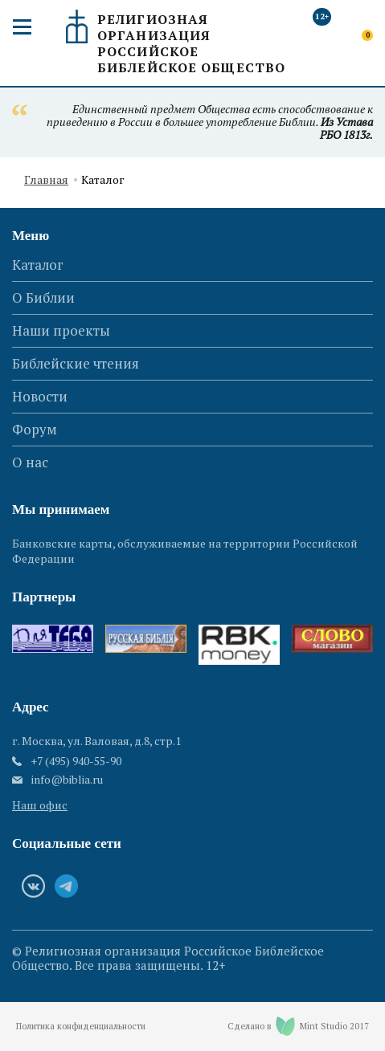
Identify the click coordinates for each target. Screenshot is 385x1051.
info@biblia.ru (67, 779)
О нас (30, 462)
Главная (46, 180)
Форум (34, 429)
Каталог (37, 264)
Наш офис (40, 805)
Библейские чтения (75, 363)
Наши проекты (61, 330)
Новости (40, 396)
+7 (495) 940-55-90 (76, 760)
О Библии (43, 297)
